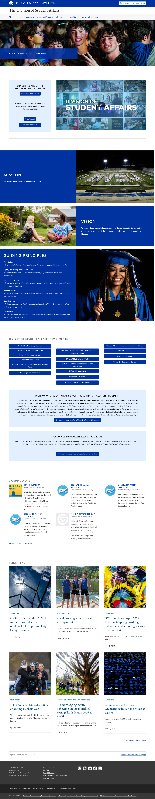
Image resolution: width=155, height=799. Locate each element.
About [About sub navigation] (12, 17)
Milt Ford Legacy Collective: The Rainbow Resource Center (77, 351)
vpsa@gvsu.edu (49, 778)
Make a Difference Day (83, 514)
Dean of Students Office (30, 360)
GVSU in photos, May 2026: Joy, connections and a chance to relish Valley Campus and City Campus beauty (29, 624)
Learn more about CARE (30, 125)
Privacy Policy (38, 789)
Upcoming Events (19, 481)
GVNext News (17, 563)
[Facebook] (80, 768)
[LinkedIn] (90, 768)
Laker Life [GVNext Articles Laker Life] (14, 613)
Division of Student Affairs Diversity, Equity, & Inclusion (77, 420)
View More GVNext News (136, 740)
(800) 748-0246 (48, 775)
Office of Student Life (77, 371)
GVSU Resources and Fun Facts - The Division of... (118, 796)
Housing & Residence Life (30, 373)
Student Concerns (26, 17)
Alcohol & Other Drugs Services (30, 346)
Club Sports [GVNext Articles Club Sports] (63, 613)
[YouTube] (100, 768)
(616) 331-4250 (48, 767)
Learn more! (40, 53)
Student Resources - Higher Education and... (39, 796)
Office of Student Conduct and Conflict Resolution (77, 365)
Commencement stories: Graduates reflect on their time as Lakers (125, 709)
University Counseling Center (124, 362)
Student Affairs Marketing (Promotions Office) (124, 346)
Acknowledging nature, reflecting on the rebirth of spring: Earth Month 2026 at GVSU (74, 710)
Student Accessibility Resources (77, 382)
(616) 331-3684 (48, 773)
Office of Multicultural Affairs (77, 359)
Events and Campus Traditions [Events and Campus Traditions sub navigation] (50, 17)
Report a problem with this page (133, 755)
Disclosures (51, 789)
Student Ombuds (124, 350)
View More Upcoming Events (20, 543)
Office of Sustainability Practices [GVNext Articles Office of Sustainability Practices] (73, 700)
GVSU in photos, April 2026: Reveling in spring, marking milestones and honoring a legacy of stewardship (125, 624)
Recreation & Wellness (77, 377)
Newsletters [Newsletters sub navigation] (73, 17)
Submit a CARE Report (30, 93)
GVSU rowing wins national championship (74, 620)
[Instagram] (85, 768)
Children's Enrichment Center (30, 355)
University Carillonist (124, 356)
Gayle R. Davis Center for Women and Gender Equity (30, 365)
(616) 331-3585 (48, 770)
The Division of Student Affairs (34, 10)
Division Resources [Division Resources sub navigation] (91, 17)
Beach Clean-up (32, 485)
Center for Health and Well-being (30, 350)
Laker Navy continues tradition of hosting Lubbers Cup (29, 707)
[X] (95, 768)
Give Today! (30, 119)
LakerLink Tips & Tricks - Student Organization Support (78, 796)
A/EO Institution (19, 789)
